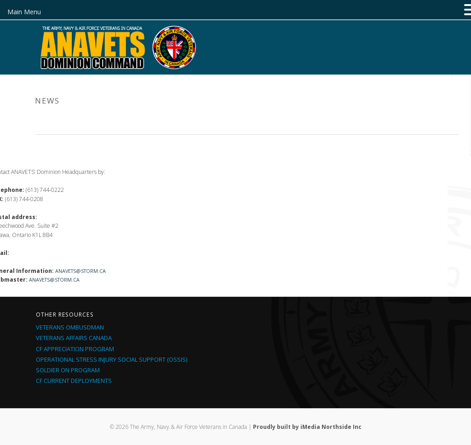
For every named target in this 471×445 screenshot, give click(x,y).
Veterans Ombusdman (70, 327)
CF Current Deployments (74, 380)
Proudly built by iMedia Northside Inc (307, 427)
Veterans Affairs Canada (74, 338)
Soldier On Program (68, 370)
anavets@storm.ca (80, 270)
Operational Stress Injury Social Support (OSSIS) (111, 359)
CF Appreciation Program (75, 349)
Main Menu (24, 11)
